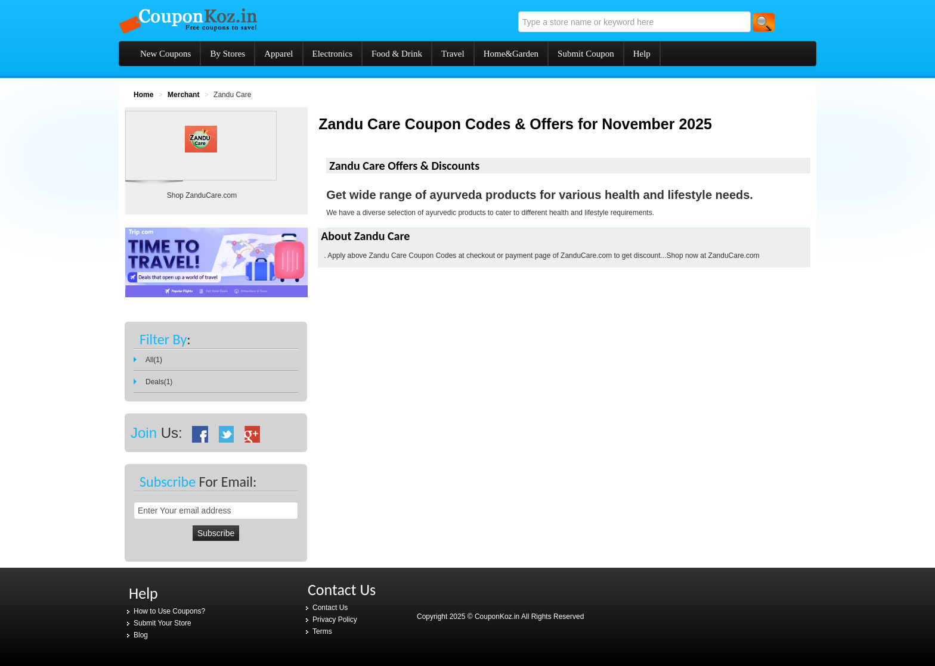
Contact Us (330, 607)
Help (642, 53)
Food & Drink (396, 53)
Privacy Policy (334, 619)
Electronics (332, 53)
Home (143, 95)
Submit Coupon (586, 53)
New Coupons (165, 53)
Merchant (183, 95)
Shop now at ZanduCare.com (713, 255)
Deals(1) (158, 382)
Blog (141, 635)
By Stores (227, 53)
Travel (453, 53)
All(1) (153, 360)
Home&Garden (511, 53)
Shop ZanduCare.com (202, 195)
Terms (322, 631)
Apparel (278, 53)
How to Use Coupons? (169, 611)
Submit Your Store (162, 623)
